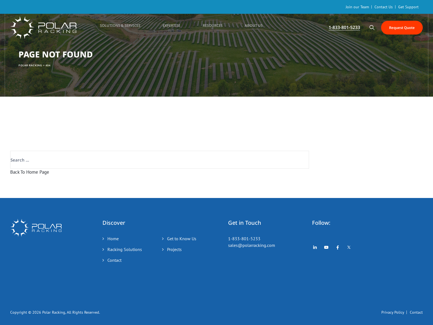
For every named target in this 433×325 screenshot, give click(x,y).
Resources (203, 27)
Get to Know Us (181, 238)
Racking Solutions (124, 249)
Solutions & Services (120, 27)
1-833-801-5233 (244, 238)
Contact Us (383, 6)
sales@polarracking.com (251, 245)
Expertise (166, 27)
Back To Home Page (29, 172)
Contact (114, 260)
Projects (174, 249)
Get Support (408, 6)
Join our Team (357, 6)
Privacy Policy (392, 312)
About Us (239, 27)
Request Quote (399, 27)
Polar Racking (53, 312)
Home (113, 238)
